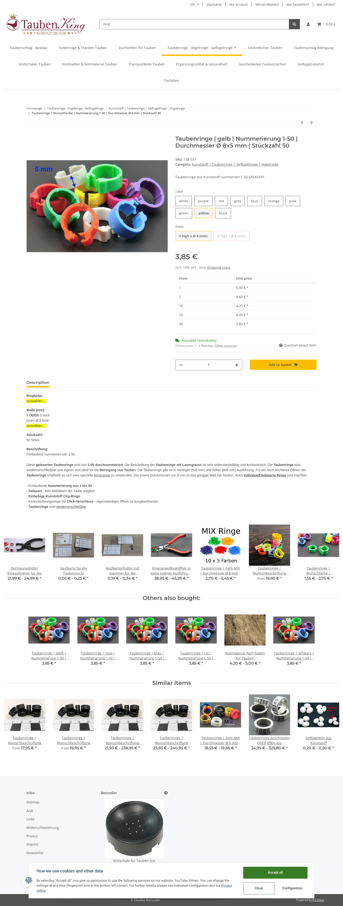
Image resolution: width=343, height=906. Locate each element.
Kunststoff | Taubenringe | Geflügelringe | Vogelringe (235, 164)
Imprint (32, 844)
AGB (29, 810)
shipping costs (218, 267)
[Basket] (326, 24)
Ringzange (102, 475)
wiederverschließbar (71, 507)
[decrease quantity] (181, 365)
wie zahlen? (326, 4)
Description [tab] (37, 382)
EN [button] (192, 4)
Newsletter (35, 853)
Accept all (275, 872)
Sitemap (33, 802)
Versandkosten (267, 4)
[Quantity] (209, 365)
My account (238, 4)
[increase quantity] (237, 365)
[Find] (194, 24)
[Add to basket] (283, 365)
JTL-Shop (318, 900)
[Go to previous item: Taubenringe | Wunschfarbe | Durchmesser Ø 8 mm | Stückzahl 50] (302, 122)
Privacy (32, 836)
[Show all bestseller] (166, 793)
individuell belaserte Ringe (265, 475)
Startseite (214, 4)
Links (30, 819)
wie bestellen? (298, 4)
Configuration (292, 888)
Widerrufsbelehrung (42, 827)
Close (259, 888)
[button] (308, 24)
